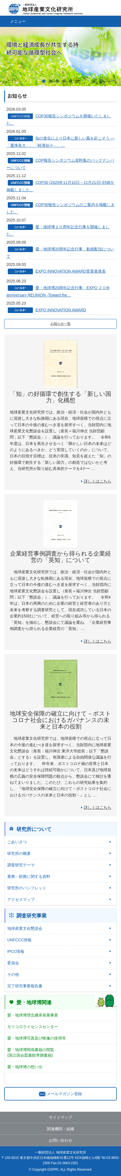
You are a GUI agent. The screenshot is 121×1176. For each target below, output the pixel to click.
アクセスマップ (21, 899)
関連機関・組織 (60, 1129)
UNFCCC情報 (19, 940)
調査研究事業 (31, 916)
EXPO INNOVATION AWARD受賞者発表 (70, 271)
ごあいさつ (17, 842)
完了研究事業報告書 (24, 986)
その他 (13, 974)
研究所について (34, 829)
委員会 (13, 963)
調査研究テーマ (21, 865)
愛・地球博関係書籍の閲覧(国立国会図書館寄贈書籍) (30, 1052)
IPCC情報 (15, 951)
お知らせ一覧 (60, 324)
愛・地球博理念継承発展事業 (32, 1015)
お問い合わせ (60, 1140)
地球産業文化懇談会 (24, 928)
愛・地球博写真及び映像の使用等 (36, 1038)
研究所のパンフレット (26, 888)
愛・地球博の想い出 (24, 1067)
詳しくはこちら (97, 481)
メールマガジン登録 (60, 1093)
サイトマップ (60, 1117)
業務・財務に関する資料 (28, 876)
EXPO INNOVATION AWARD (60, 310)
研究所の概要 (19, 853)
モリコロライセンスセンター (32, 1026)
